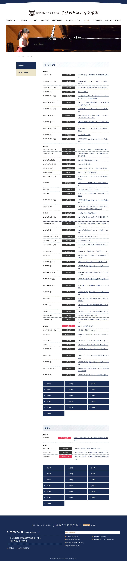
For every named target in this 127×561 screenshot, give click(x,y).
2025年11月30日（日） (85, 164)
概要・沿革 (45, 20)
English (93, 525)
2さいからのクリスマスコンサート (89, 189)
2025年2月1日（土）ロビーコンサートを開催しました (92, 452)
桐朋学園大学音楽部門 (73, 539)
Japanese (86, 525)
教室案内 (24, 20)
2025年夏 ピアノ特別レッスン (88, 236)
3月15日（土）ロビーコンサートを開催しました (93, 345)
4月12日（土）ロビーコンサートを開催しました (93, 341)
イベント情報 (23, 72)
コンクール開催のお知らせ (86, 326)
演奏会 (21, 65)
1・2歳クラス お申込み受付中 (87, 213)
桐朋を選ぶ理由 (57, 20)
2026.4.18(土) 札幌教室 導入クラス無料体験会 (92, 87)
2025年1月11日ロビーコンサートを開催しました (93, 375)
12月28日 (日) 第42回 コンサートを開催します (93, 149)
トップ (18, 56)
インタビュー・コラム (73, 20)
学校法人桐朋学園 (72, 536)
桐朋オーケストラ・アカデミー (104, 539)
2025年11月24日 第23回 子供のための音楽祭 (92, 168)
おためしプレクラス (84, 135)
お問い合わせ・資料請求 (113, 20)
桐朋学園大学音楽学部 (73, 546)
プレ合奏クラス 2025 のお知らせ (88, 160)
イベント (86, 20)
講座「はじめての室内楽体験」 (88, 172)
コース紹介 (34, 20)
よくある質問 (97, 20)
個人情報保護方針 (24, 548)
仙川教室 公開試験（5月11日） (88, 315)
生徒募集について (12, 20)
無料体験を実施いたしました (87, 330)
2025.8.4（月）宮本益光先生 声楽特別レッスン (92, 251)
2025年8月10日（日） (84, 240)
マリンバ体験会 (83, 92)
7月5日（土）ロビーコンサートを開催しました (92, 262)
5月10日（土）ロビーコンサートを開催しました (93, 311)
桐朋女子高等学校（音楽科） (75, 542)
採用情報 (11, 548)
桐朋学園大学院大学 (100, 536)
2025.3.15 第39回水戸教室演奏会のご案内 (87, 448)
